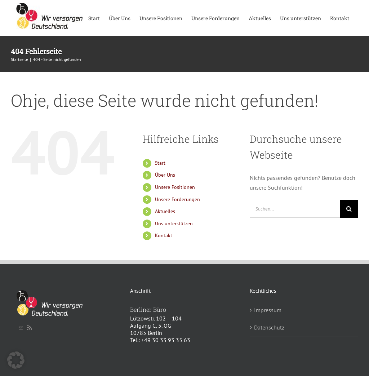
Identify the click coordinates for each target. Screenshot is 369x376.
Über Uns (165, 175)
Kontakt (163, 235)
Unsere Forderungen (177, 199)
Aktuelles (165, 211)
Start (160, 163)
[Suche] (349, 209)
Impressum (267, 310)
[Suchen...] (295, 209)
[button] (16, 360)
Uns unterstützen (174, 223)
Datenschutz (269, 327)
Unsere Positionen (175, 187)
